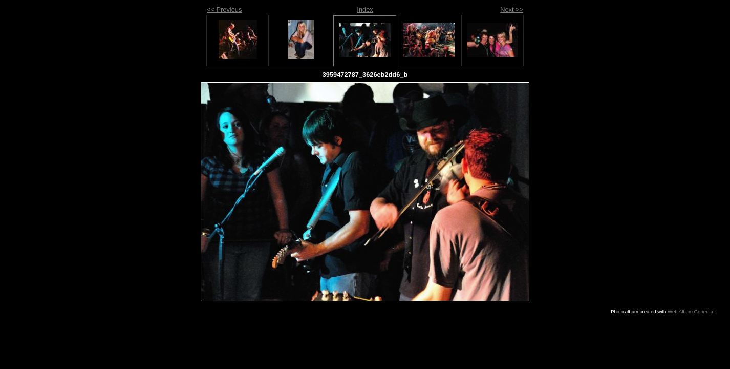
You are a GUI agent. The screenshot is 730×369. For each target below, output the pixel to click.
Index (365, 9)
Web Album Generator (692, 311)
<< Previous (224, 9)
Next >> (511, 9)
